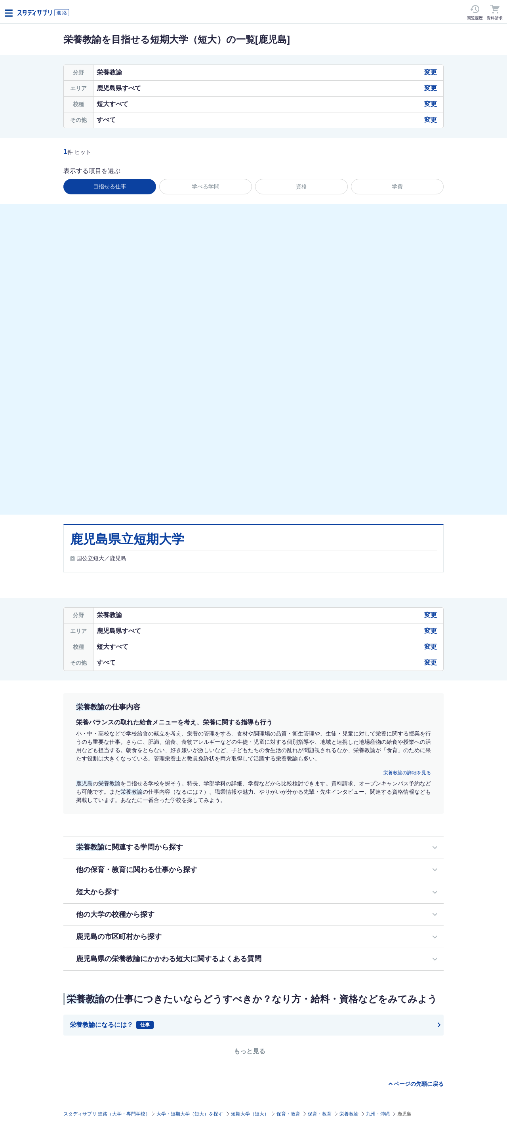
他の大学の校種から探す (115, 914)
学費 (397, 186)
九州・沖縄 (378, 1114)
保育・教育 (288, 1114)
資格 (301, 186)
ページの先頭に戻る (419, 1084)
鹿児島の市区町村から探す (119, 937)
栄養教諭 (348, 1114)
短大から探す (97, 892)
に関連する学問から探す (129, 847)
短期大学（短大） (250, 1114)
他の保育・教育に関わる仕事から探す (136, 870)
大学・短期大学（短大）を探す (189, 1114)
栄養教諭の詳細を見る (407, 772)
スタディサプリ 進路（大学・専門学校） (106, 1114)
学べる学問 (205, 186)
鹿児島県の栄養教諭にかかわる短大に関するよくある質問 (168, 959)
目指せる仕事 (109, 186)
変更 (430, 72)
